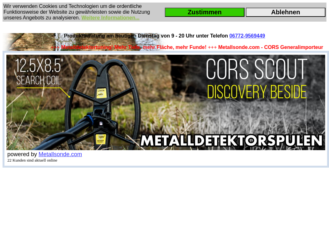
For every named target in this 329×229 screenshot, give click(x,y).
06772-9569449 (247, 35)
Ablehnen (285, 12)
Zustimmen (205, 12)
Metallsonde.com (60, 154)
